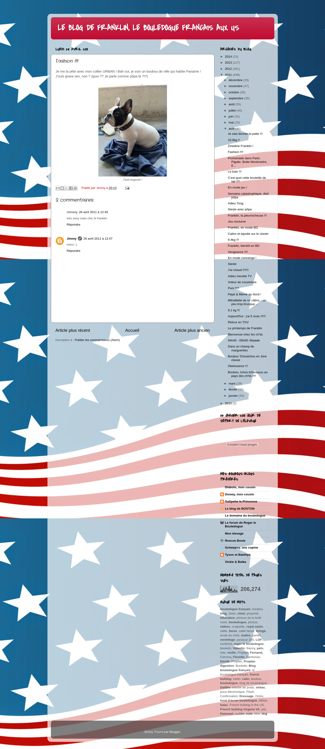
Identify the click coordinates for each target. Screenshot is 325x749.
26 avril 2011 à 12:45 (93, 212)
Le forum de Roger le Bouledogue (240, 524)
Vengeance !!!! (238, 252)
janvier (234, 395)
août (232, 104)
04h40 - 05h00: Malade (244, 340)
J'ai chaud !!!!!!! (238, 270)
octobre (234, 92)
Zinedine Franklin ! (240, 146)
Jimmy (72, 238)
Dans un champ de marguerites (241, 348)
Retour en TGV (238, 322)
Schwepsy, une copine (241, 547)
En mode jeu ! (237, 187)
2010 (229, 403)
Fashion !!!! (235, 152)
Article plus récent (73, 330)
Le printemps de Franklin (245, 328)
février (233, 389)
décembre (236, 80)
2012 (229, 68)
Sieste (232, 264)
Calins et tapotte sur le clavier (248, 233)
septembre (236, 98)
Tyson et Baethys (238, 554)
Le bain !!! (234, 171)
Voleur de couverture (242, 282)
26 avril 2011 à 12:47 (97, 238)
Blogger (175, 732)
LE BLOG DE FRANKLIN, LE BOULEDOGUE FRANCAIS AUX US (148, 28)
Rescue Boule (235, 540)
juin (231, 116)
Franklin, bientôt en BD (243, 245)
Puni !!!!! (233, 288)
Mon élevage (234, 533)
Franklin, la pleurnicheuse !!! (247, 215)
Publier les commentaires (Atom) (97, 340)
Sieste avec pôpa (240, 209)
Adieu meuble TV (240, 276)
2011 (229, 74)
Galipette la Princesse (241, 501)
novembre (236, 86)
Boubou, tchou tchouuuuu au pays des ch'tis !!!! (248, 374)
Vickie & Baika (235, 562)
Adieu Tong (235, 203)
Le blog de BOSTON (240, 508)
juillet (233, 110)
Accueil (132, 330)
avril (232, 128)
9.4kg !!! (233, 239)
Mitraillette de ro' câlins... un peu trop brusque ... (247, 302)
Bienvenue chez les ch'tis (245, 334)
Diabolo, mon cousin (240, 487)
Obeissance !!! (238, 366)
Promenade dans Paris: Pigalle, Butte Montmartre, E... (247, 161)
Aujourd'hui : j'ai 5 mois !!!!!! (247, 316)
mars (233, 383)
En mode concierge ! (242, 258)
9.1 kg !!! (234, 310)
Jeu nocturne (237, 221)
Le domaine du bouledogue (245, 515)
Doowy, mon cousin (239, 494)
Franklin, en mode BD (243, 227)
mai (232, 122)
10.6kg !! (234, 140)
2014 (229, 56)
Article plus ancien (192, 330)
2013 (229, 62)
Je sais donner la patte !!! (245, 133)
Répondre (73, 224)
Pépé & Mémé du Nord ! (244, 294)
